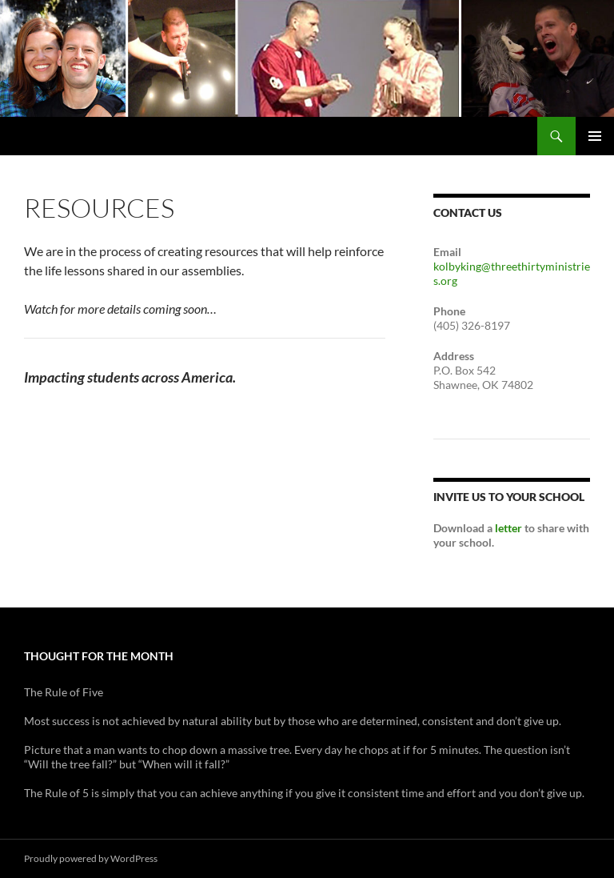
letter (508, 528)
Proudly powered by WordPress (90, 858)
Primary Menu (595, 136)
